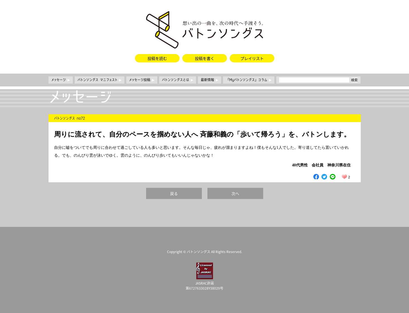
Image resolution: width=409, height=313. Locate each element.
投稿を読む (157, 58)
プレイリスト (252, 58)
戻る (174, 193)
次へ (235, 193)
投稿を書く (204, 58)
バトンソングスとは (177, 80)
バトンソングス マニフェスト (100, 80)
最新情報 (209, 80)
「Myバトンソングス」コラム (249, 80)
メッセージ (60, 80)
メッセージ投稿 (141, 80)
